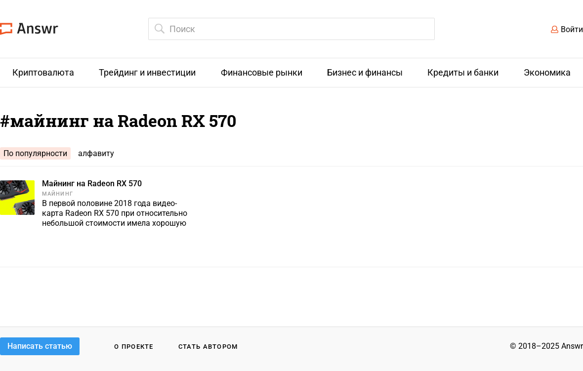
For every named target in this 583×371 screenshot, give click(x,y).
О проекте (134, 346)
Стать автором (208, 346)
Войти (572, 29)
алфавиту (96, 153)
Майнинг (57, 194)
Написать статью (39, 346)
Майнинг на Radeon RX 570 (92, 183)
